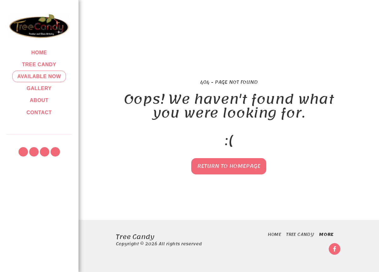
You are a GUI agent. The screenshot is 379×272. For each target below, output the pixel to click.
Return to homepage (228, 166)
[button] (23, 152)
